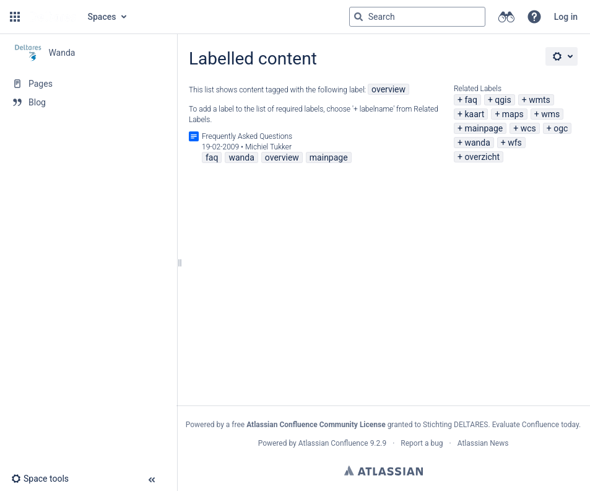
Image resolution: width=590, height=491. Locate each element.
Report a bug (422, 443)
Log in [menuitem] (566, 17)
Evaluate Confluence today (535, 424)
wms (550, 114)
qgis (503, 100)
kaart (474, 114)
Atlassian (383, 470)
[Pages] (88, 83)
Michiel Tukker (268, 147)
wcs (528, 128)
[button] (15, 16)
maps (513, 114)
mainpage (483, 128)
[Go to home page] (53, 17)
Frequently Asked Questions (247, 136)
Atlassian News (483, 443)
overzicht (482, 157)
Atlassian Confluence (333, 443)
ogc (560, 128)
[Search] (358, 17)
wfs (515, 143)
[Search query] (417, 17)
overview (388, 89)
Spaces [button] (102, 17)
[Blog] (88, 102)
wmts (539, 100)
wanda (477, 143)
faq (470, 100)
